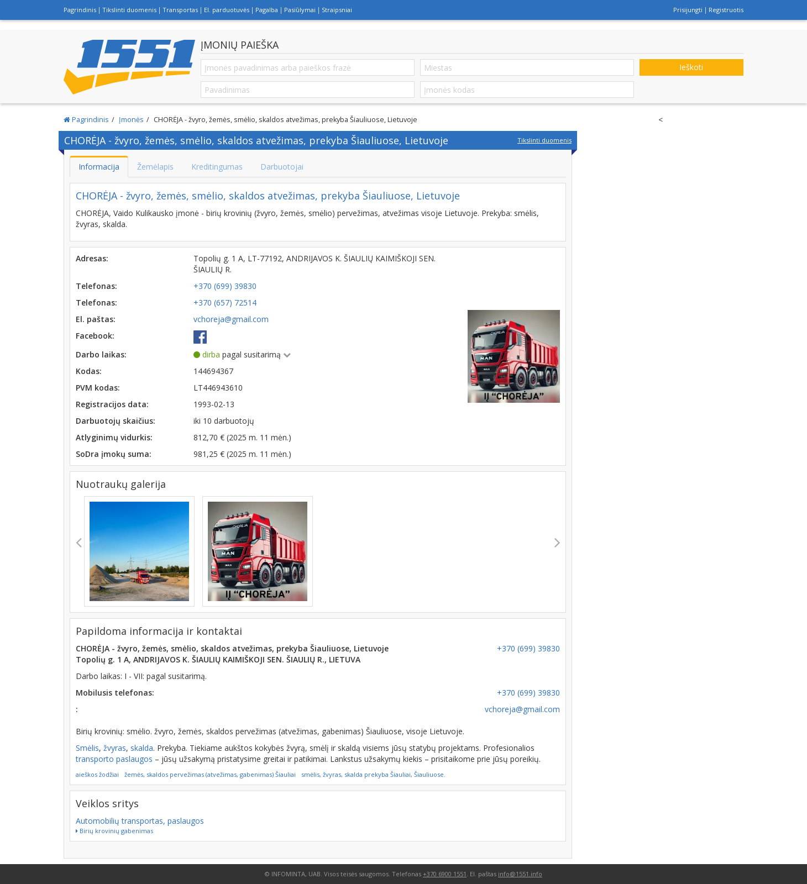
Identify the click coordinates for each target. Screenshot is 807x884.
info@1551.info (520, 874)
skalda (141, 748)
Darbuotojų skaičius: (115, 420)
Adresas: (92, 258)
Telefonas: (96, 286)
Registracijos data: (112, 404)
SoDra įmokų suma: (113, 454)
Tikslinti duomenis (129, 10)
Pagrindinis (80, 10)
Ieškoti (691, 67)
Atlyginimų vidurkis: (114, 437)
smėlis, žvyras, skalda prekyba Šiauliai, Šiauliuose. (373, 774)
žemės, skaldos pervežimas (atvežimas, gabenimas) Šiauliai (210, 774)
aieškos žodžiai (97, 774)
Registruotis (726, 10)
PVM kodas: (98, 387)
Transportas (180, 10)
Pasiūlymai (300, 10)
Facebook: (95, 335)
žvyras (114, 748)
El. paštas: (96, 319)
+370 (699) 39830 (528, 648)
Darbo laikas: (101, 354)
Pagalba (266, 10)
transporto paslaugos (114, 759)
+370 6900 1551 (445, 874)
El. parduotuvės (226, 10)
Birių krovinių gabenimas (114, 831)
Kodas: (89, 371)
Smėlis (87, 748)
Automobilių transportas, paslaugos (140, 820)
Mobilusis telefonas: (115, 692)
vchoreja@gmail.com (522, 709)
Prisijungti (688, 10)
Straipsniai (337, 10)
